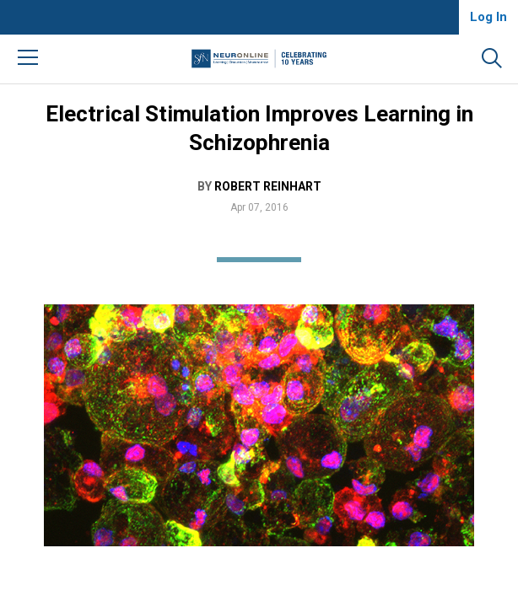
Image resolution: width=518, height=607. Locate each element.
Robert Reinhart (267, 186)
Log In (488, 16)
